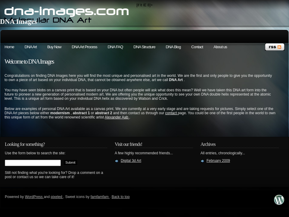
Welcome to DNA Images (29, 61)
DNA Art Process (84, 47)
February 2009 (218, 161)
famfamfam (100, 197)
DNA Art (31, 47)
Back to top (121, 197)
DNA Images (18, 21)
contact (171, 113)
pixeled (57, 197)
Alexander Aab (117, 117)
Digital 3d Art (131, 161)
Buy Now (54, 47)
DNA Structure (144, 47)
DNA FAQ (115, 47)
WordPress (34, 197)
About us (220, 47)
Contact (197, 47)
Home (9, 47)
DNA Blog (173, 47)
